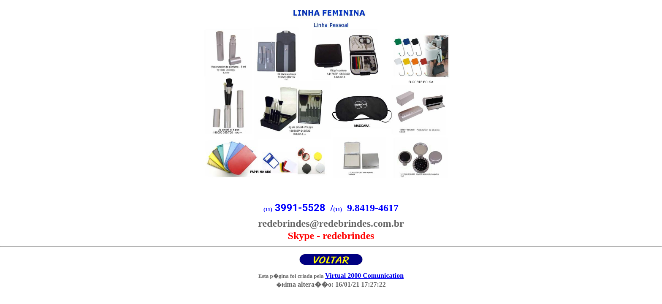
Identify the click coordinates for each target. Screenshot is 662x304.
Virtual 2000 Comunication (364, 275)
